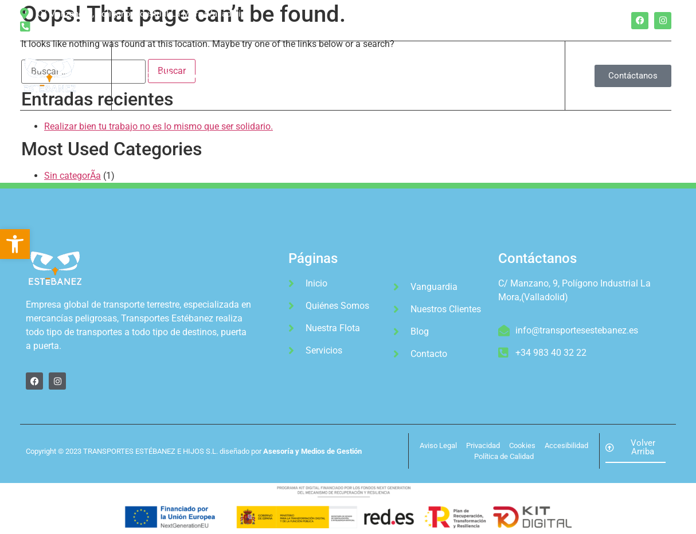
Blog (522, 75)
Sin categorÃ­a (72, 175)
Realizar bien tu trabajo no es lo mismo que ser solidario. (158, 126)
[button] (15, 244)
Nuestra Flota (261, 75)
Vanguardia (382, 75)
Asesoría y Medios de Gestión (312, 451)
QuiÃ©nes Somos (181, 75)
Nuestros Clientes (459, 75)
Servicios (324, 75)
